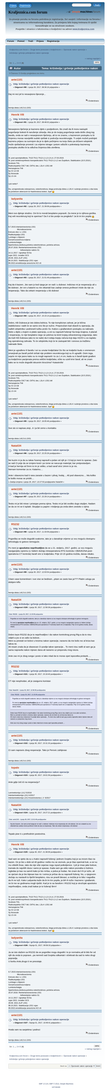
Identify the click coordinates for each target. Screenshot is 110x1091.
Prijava (13, 5)
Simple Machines (66, 1084)
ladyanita (16, 198)
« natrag (88, 58)
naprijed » (97, 58)
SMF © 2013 (54, 1084)
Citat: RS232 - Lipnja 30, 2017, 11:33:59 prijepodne (26, 614)
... (15, 63)
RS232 (15, 524)
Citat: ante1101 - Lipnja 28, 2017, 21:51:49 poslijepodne (27, 819)
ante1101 (16, 79)
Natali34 (16, 445)
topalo (15, 767)
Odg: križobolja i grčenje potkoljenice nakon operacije (41, 84)
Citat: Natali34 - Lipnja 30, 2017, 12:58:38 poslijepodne (27, 690)
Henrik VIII (17, 114)
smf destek (56, 1087)
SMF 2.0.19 (43, 1084)
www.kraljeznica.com (83, 29)
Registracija (25, 5)
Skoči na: (63, 1066)
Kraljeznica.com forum (27, 12)
